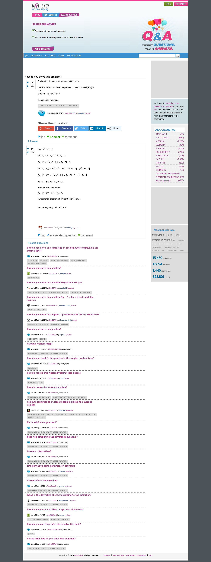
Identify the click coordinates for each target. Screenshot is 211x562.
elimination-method (60, 519)
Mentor (73, 305)
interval (44, 260)
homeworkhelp (65, 305)
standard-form (35, 383)
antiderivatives (78, 260)
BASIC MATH (161, 134)
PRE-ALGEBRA (162, 137)
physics (179, 244)
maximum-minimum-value (39, 397)
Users (61, 55)
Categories (50, 55)
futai (62, 378)
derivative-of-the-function (41, 415)
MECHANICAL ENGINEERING (168, 173)
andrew (63, 273)
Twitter (80, 128)
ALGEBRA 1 (160, 141)
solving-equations (166, 235)
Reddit (113, 128)
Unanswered (37, 55)
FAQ (150, 555)
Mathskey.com (172, 103)
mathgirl (63, 288)
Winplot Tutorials (163, 181)
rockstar (62, 410)
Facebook (63, 128)
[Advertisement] (169, 79)
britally (69, 228)
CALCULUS (160, 159)
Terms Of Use (118, 555)
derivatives (33, 278)
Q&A (26, 55)
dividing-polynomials (38, 324)
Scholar (88, 113)
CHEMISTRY (161, 170)
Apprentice (76, 228)
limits (163, 250)
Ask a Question (74, 55)
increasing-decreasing (64, 397)
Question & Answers (163, 106)
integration (155, 250)
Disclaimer (130, 555)
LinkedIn (97, 128)
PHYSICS (159, 166)
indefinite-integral (37, 263)
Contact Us (141, 555)
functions (181, 240)
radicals (32, 368)
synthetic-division (59, 324)
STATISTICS (160, 163)
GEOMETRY (160, 145)
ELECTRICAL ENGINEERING (167, 177)
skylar (62, 335)
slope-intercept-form (166, 244)
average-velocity (36, 418)
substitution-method (172, 250)
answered (48, 228)
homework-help (157, 247)
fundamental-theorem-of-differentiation (58, 106)
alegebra (32, 339)
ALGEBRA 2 (161, 148)
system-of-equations (163, 240)
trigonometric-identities (172, 247)
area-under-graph (59, 260)
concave (81, 397)
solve (42, 339)
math (154, 244)
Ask (155, 109)
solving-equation (36, 548)
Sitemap (107, 555)
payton (62, 471)
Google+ (45, 128)
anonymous (63, 500)
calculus (182, 250)
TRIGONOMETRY (163, 152)
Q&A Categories (165, 129)
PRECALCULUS (162, 155)
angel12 (81, 113)
